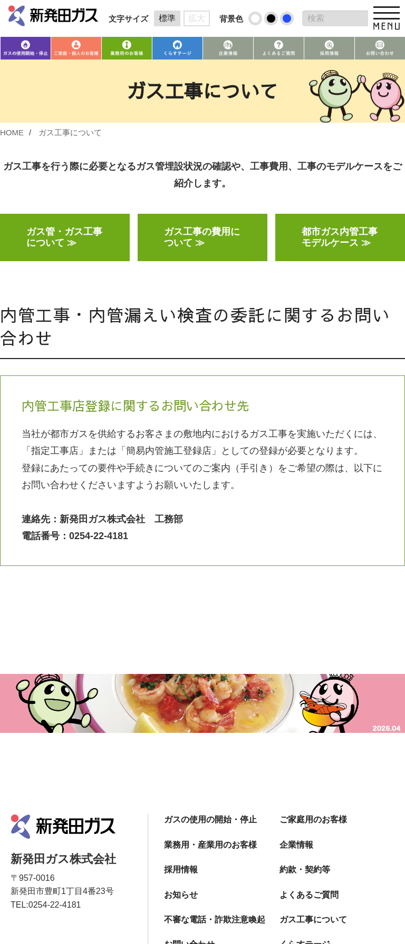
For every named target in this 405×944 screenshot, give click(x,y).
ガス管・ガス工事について (64, 238)
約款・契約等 (304, 870)
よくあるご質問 (309, 895)
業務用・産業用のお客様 (210, 845)
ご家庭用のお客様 (313, 820)
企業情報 (296, 845)
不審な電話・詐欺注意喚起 (214, 920)
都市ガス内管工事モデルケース (340, 238)
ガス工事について (70, 132)
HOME (12, 132)
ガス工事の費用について (202, 238)
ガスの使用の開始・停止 (210, 820)
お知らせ (181, 895)
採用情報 (181, 870)
